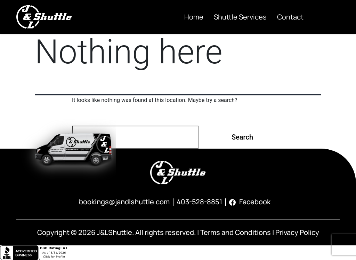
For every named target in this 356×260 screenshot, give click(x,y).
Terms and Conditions (235, 232)
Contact (290, 17)
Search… (85, 116)
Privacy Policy (297, 232)
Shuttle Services (240, 17)
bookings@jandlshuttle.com (124, 201)
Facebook (249, 201)
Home (193, 17)
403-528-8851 (199, 201)
